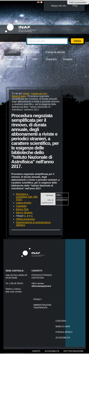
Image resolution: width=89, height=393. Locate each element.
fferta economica (26, 219)
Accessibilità (52, 351)
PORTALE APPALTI (64, 332)
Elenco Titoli (22, 209)
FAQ (75, 5)
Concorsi (61, 321)
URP (35, 59)
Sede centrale (15, 59)
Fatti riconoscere (77, 2)
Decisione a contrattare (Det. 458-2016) (27, 197)
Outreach (51, 59)
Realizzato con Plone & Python (14, 353)
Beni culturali (15, 66)
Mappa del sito (58, 5)
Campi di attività (55, 52)
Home (12, 52)
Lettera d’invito (23, 202)
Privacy (37, 299)
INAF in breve (31, 52)
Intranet (67, 59)
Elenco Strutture (24, 212)
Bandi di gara (19, 96)
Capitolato (21, 206)
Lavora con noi (39, 93)
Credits (36, 351)
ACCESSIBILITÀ (63, 338)
